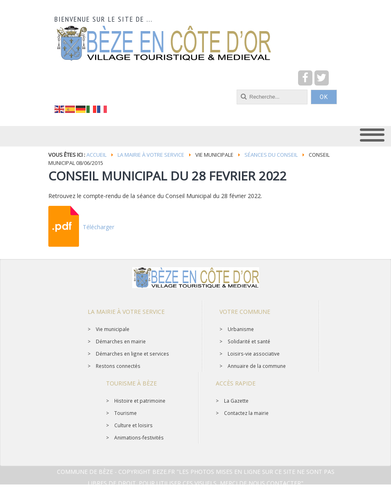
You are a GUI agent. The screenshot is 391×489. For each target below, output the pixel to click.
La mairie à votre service (151, 154)
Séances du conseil (271, 154)
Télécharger (98, 227)
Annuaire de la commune (257, 366)
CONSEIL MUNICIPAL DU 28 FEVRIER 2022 (167, 175)
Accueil (96, 154)
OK (324, 97)
